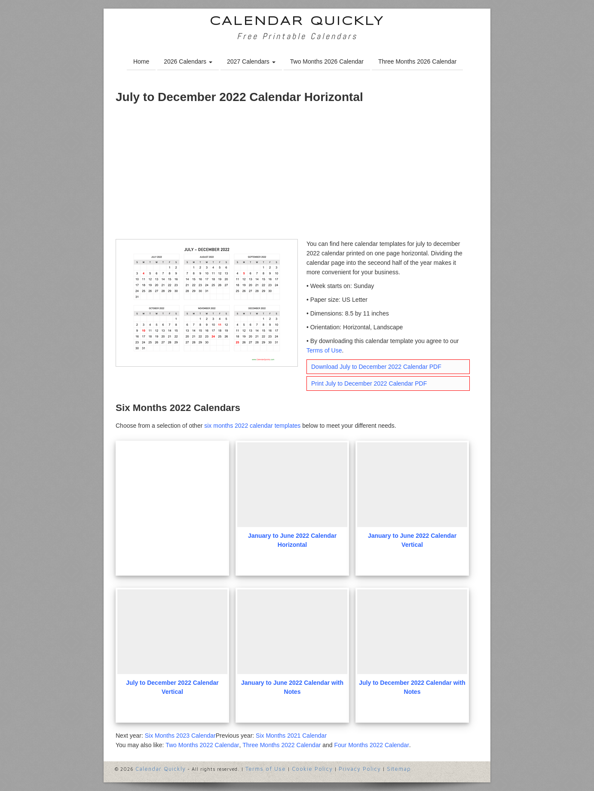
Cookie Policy (312, 768)
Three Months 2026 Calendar (417, 61)
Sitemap (399, 768)
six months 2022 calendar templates (252, 425)
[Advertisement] (297, 174)
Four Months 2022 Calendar (371, 745)
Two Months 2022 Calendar (202, 745)
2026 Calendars (188, 61)
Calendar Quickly (297, 22)
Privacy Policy (360, 768)
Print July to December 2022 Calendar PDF (369, 383)
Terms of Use (324, 350)
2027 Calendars (251, 61)
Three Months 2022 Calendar (281, 745)
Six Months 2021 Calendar (291, 735)
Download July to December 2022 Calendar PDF (376, 366)
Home (141, 61)
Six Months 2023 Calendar (180, 735)
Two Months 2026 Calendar (327, 61)
